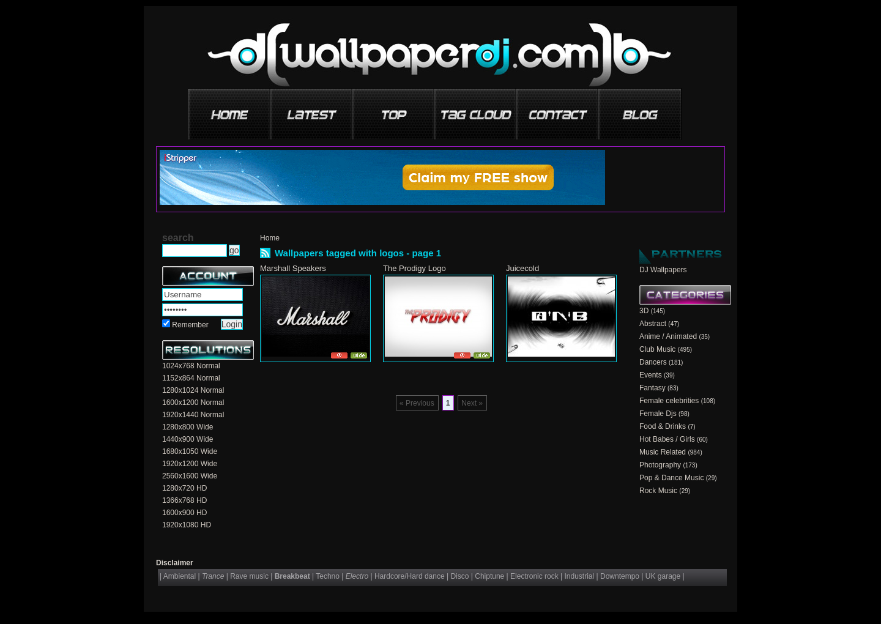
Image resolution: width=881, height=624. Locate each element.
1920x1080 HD (186, 525)
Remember (190, 325)
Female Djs (658, 413)
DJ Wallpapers (663, 270)
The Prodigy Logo (414, 268)
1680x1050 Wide (189, 451)
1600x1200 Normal (193, 402)
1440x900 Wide (187, 439)
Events (650, 375)
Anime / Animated (668, 336)
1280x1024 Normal (193, 390)
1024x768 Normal (191, 366)
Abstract (652, 323)
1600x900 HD (184, 512)
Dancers (653, 362)
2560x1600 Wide (189, 476)
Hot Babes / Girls (667, 439)
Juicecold (522, 268)
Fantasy (652, 388)
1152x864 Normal (191, 378)
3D (644, 310)
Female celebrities (669, 400)
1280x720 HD (184, 488)
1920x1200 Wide (189, 463)
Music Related (662, 452)
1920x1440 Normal (193, 414)
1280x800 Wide (187, 427)
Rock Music (658, 490)
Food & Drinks (662, 426)
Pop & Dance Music (671, 478)
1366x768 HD (184, 500)
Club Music (657, 349)
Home (270, 238)
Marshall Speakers (293, 268)
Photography (660, 465)
